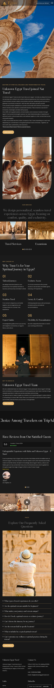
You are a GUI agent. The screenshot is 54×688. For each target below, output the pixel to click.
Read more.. (6, 469)
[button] (25, 71)
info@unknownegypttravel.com (40, 675)
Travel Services (13, 244)
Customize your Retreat (42, 3)
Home (4, 685)
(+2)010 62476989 (36, 672)
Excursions (41, 244)
